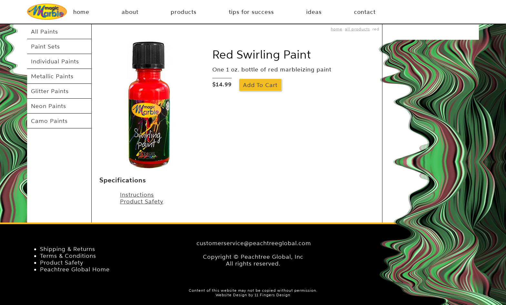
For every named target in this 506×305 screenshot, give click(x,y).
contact (365, 12)
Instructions (137, 194)
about (130, 12)
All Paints (44, 31)
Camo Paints (49, 120)
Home (81, 12)
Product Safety (141, 201)
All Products (357, 29)
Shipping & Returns (67, 248)
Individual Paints (55, 61)
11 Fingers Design (272, 295)
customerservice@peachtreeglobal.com (254, 243)
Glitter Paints (50, 91)
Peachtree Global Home (75, 269)
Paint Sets (45, 46)
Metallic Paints (52, 76)
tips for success (251, 12)
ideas (314, 12)
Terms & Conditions (68, 255)
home (336, 29)
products (184, 12)
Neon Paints (48, 106)
